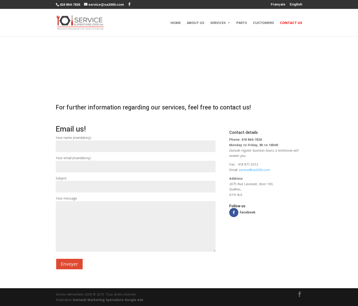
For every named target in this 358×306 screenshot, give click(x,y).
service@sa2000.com (254, 170)
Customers (263, 23)
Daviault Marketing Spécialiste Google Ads (108, 300)
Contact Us (291, 23)
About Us (195, 23)
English (296, 4)
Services (218, 23)
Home (176, 23)
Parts (241, 23)
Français (278, 4)
